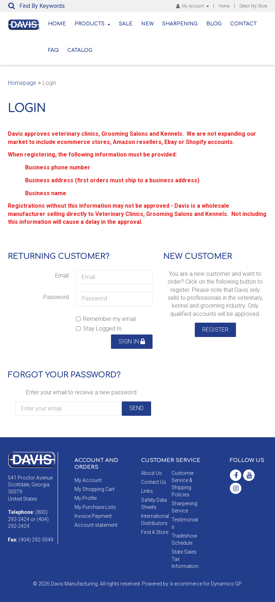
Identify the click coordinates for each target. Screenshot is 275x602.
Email (62, 275)
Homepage (22, 83)
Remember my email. (106, 319)
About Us (151, 473)
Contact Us (153, 482)
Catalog (79, 50)
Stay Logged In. (99, 328)
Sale (125, 24)
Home (224, 6)
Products (92, 24)
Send (136, 408)
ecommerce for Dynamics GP (207, 584)
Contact (243, 24)
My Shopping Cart (94, 489)
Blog (214, 24)
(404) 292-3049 (36, 540)
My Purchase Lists (95, 507)
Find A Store (154, 532)
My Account (192, 6)
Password (56, 297)
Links (147, 491)
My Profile (85, 498)
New (147, 24)
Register (215, 329)
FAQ (53, 50)
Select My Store (253, 6)
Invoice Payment (93, 516)
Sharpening (180, 24)
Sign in (132, 341)
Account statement (95, 525)
